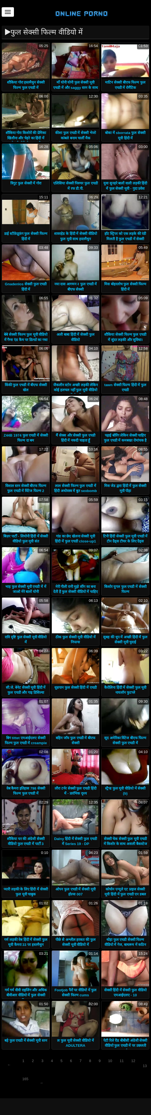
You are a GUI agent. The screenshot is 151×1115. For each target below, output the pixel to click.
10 (110, 1061)
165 (25, 1079)
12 (133, 1061)
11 (122, 1061)
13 (145, 1066)
